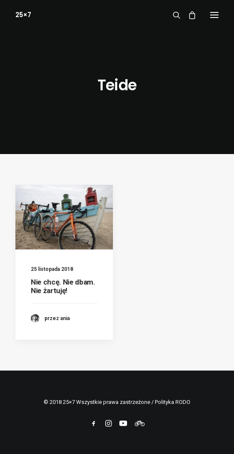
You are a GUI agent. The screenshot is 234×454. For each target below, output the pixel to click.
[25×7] (23, 15)
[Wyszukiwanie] (173, 15)
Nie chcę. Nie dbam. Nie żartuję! (63, 286)
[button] (214, 15)
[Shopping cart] (188, 15)
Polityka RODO (172, 402)
